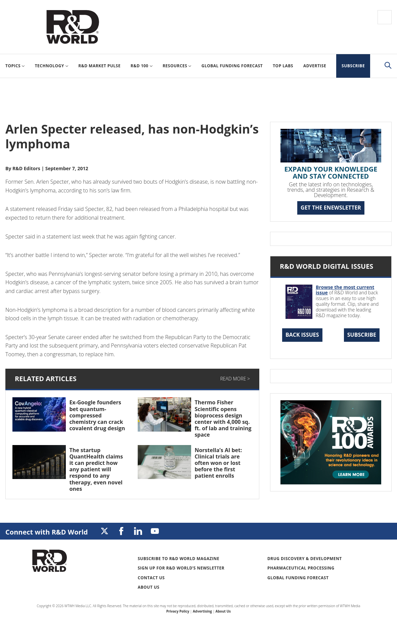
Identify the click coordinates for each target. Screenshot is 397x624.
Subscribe (361, 334)
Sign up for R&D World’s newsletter (181, 568)
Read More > (235, 378)
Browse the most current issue (345, 290)
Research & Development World (72, 27)
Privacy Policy (177, 611)
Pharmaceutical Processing (301, 568)
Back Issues (302, 334)
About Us (149, 587)
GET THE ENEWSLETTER (331, 207)
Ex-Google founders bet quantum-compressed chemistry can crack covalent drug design (97, 415)
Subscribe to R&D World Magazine (178, 558)
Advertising (202, 611)
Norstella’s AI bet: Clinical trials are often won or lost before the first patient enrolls (218, 463)
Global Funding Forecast (297, 578)
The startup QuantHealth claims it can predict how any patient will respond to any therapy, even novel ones (96, 469)
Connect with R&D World (46, 532)
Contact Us (151, 578)
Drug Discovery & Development (304, 558)
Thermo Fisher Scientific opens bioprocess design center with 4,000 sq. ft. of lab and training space (222, 418)
